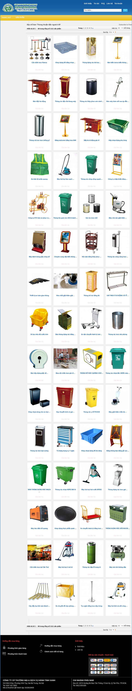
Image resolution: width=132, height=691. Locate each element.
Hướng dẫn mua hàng (53, 646)
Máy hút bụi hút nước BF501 (91, 489)
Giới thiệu (88, 4)
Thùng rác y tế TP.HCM (91, 412)
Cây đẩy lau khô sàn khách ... (39, 606)
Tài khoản (118, 4)
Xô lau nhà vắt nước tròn (39, 334)
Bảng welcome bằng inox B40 (65, 140)
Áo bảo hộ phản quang (39, 179)
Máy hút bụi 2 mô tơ (65, 567)
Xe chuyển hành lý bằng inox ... (91, 528)
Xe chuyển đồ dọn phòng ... (65, 606)
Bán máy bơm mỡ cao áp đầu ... (117, 101)
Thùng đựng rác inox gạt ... (117, 489)
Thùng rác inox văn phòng (117, 334)
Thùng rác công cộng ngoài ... (91, 179)
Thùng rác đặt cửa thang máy (65, 101)
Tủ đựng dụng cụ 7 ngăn (65, 451)
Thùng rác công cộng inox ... (117, 257)
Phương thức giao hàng (17, 648)
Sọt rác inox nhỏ (92, 218)
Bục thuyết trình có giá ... (65, 412)
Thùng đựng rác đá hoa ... (91, 62)
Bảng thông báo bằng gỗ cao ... (118, 451)
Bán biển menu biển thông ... (117, 62)
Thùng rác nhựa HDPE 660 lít (65, 489)
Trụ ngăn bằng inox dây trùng (91, 606)
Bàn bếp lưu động (39, 101)
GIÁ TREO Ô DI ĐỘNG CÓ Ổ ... (118, 295)
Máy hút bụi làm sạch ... (65, 179)
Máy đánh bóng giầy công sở (39, 257)
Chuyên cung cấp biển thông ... (65, 257)
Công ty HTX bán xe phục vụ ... (39, 218)
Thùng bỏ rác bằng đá (92, 295)
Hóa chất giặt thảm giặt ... (65, 295)
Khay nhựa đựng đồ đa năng (91, 451)
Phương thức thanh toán (17, 654)
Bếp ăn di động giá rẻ (91, 140)
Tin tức (96, 4)
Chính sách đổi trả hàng (54, 652)
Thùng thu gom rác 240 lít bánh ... (65, 218)
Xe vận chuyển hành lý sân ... (91, 334)
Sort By (105, 32)
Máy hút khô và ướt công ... (117, 606)
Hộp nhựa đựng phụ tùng (118, 140)
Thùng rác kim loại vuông (39, 451)
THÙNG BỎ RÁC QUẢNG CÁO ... (91, 373)
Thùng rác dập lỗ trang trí (91, 567)
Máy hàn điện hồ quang (39, 528)
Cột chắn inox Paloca (39, 62)
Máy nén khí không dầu (117, 567)
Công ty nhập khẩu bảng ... (117, 179)
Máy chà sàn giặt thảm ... (118, 218)
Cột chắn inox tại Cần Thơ (39, 567)
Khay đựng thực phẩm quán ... (65, 528)
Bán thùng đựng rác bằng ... (66, 334)
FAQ (103, 4)
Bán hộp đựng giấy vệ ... (39, 373)
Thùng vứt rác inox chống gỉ (39, 140)
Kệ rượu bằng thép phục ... (91, 257)
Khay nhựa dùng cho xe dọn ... (39, 412)
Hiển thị (114, 28)
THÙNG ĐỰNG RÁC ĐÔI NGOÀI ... (118, 528)
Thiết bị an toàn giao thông (39, 295)
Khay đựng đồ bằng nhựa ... (65, 62)
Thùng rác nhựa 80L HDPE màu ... (118, 373)
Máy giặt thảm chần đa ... (118, 412)
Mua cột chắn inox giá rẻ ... (65, 373)
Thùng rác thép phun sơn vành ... (91, 101)
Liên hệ (110, 4)
